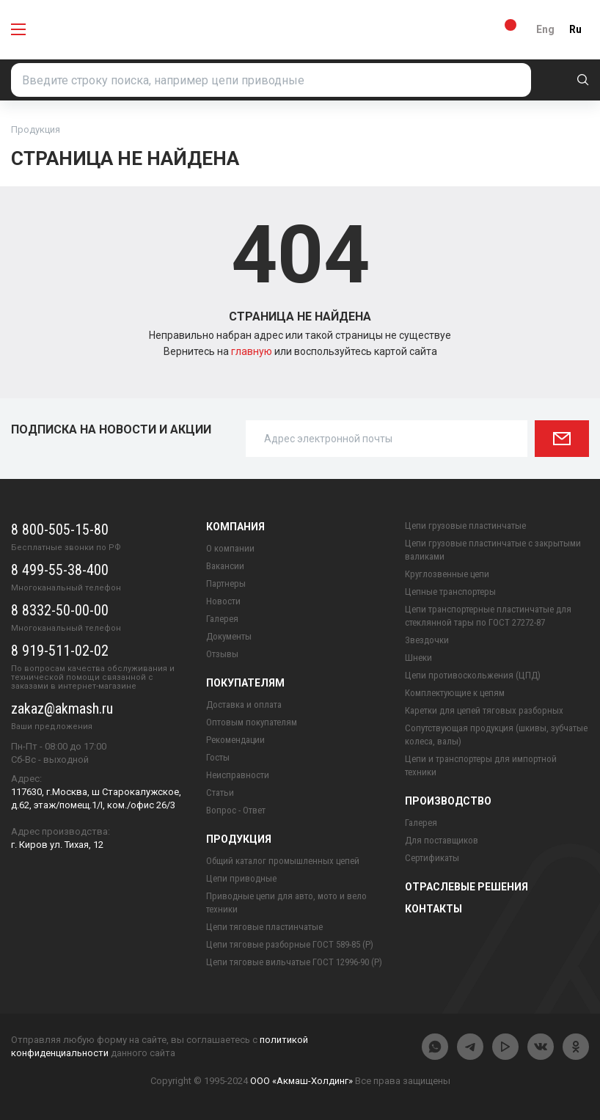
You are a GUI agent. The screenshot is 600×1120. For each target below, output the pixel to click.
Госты (218, 757)
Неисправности (237, 774)
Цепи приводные (241, 878)
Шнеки (418, 657)
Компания (235, 526)
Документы (229, 636)
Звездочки (427, 639)
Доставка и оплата (244, 704)
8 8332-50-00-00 (60, 610)
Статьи (220, 792)
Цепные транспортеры (450, 591)
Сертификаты (432, 857)
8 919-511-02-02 (60, 650)
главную (252, 351)
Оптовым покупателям (251, 722)
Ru (575, 29)
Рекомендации (235, 739)
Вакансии (225, 565)
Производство (448, 801)
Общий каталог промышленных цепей (282, 860)
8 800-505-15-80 (60, 529)
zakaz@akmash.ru (62, 708)
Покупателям (245, 683)
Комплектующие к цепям (455, 692)
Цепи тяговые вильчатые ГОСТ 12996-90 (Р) (294, 961)
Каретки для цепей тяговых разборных (484, 710)
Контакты (433, 909)
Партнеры (226, 583)
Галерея (222, 618)
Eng (545, 29)
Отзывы (222, 653)
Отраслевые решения (466, 887)
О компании (230, 548)
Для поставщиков (441, 840)
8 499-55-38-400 (60, 570)
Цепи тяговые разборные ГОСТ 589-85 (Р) (289, 944)
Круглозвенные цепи (447, 573)
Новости (223, 601)
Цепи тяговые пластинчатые (264, 926)
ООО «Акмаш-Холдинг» (301, 1080)
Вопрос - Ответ (236, 810)
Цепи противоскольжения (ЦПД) (473, 675)
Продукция (238, 839)
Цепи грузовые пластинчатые (465, 525)
